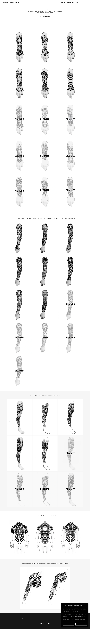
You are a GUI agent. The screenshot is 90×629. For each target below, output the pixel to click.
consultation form (45, 16)
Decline (68, 624)
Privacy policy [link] (45, 623)
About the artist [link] (73, 2)
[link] (23, 2)
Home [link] (63, 2)
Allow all (81, 624)
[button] (84, 3)
